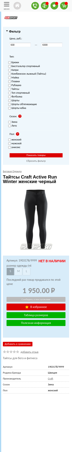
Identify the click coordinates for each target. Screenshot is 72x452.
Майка (13, 77)
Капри (13, 70)
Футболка (15, 96)
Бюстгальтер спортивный (24, 66)
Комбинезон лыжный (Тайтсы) (27, 74)
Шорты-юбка (17, 108)
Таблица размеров (36, 315)
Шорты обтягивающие (22, 104)
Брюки (13, 62)
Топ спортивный (19, 93)
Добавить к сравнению (18, 344)
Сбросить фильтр (36, 161)
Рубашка (14, 85)
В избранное (36, 307)
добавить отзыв (29, 352)
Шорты (14, 100)
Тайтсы (13, 89)
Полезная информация (36, 323)
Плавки (14, 81)
